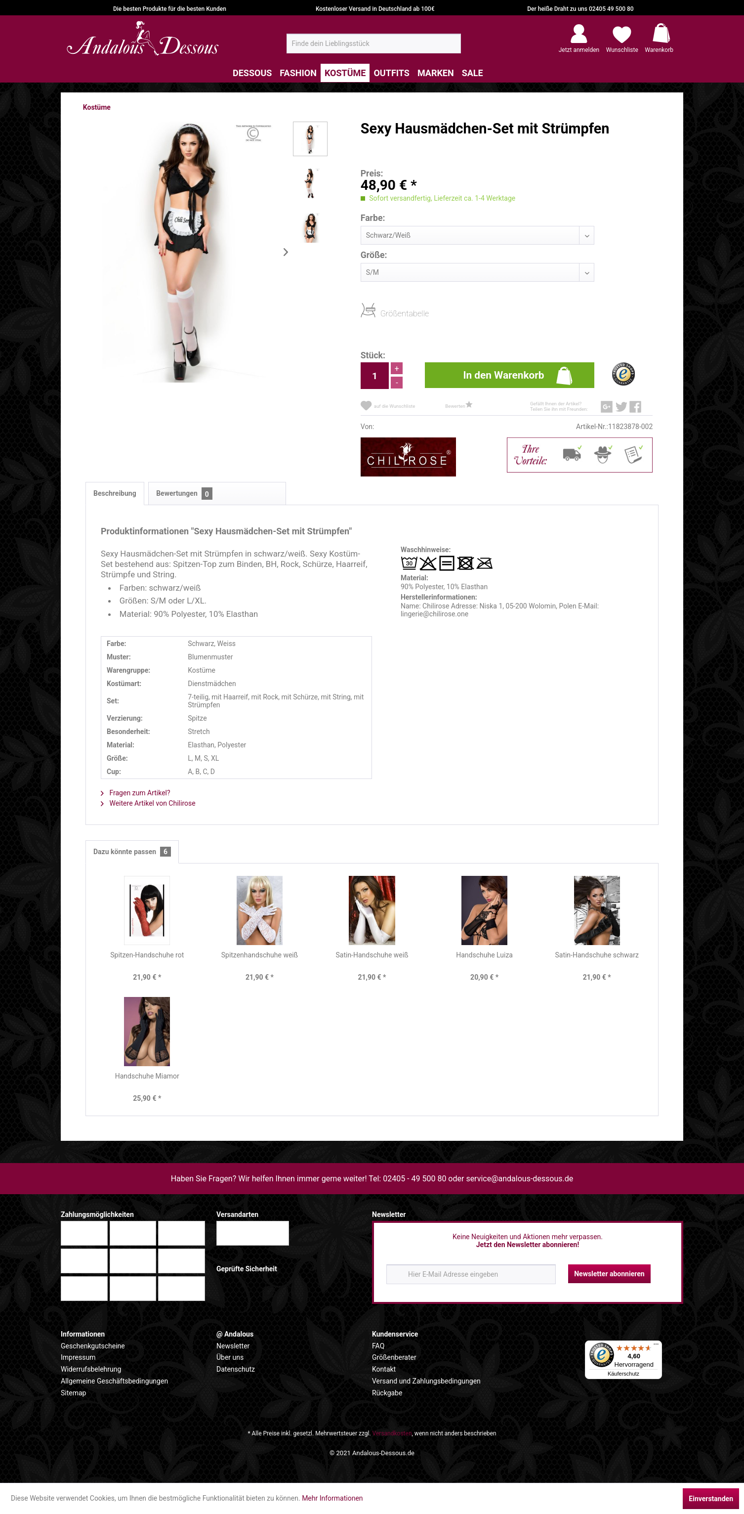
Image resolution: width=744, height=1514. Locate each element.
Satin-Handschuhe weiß (371, 955)
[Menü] (656, 1346)
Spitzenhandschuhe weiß (259, 955)
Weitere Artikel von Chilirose (148, 803)
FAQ (378, 1346)
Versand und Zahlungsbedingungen (426, 1381)
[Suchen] (450, 47)
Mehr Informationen (332, 1498)
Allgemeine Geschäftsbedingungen (114, 1381)
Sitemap (73, 1393)
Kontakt (384, 1369)
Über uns (230, 1357)
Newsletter (232, 1346)
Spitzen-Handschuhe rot (147, 955)
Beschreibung (114, 493)
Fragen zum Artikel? (135, 793)
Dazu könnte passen (132, 852)
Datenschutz (235, 1369)
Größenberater (394, 1357)
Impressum (78, 1357)
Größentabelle (383, 313)
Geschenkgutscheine (93, 1346)
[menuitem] (374, 43)
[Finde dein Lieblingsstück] (374, 43)
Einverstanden (711, 1499)
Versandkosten (392, 1433)
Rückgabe (387, 1393)
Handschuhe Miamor (147, 1076)
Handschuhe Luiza (484, 955)
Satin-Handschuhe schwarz (596, 955)
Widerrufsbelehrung (91, 1369)
